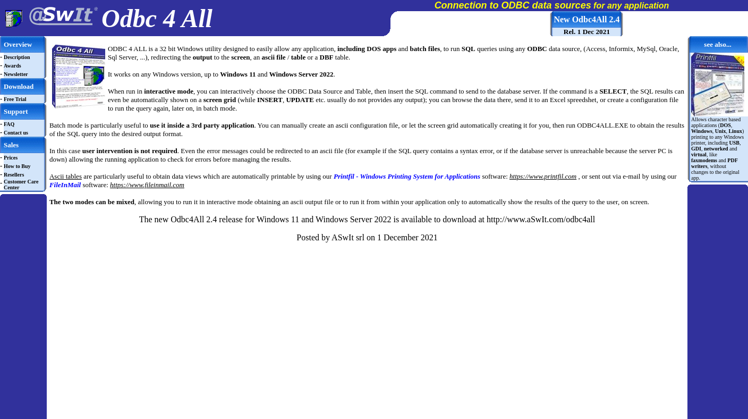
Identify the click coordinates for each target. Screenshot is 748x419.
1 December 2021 (407, 237)
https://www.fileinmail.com (147, 185)
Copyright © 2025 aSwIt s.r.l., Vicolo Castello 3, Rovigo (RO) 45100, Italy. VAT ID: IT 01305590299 (332, 416)
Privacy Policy (459, 416)
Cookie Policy (494, 416)
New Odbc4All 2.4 (586, 19)
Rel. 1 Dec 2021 (587, 32)
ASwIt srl (348, 237)
